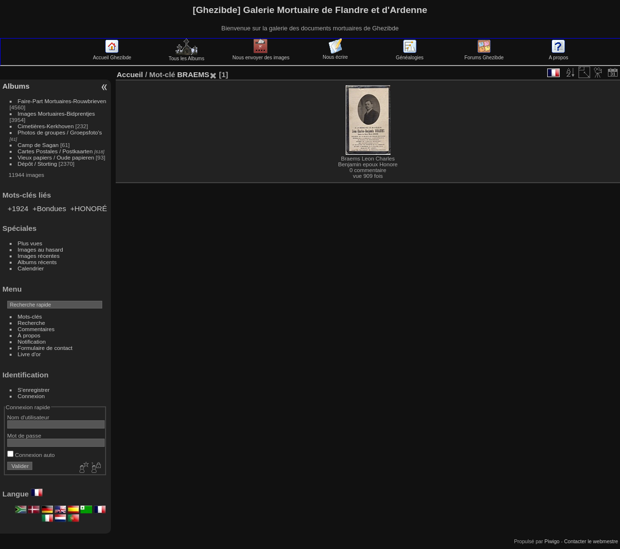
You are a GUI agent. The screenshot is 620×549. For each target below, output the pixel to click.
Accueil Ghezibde (112, 55)
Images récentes (39, 256)
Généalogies (409, 55)
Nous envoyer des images (260, 55)
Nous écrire (335, 54)
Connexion (31, 396)
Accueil (130, 74)
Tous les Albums (186, 56)
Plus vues (30, 243)
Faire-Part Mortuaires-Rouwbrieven (62, 101)
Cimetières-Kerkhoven (46, 126)
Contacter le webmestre (591, 541)
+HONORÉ (88, 208)
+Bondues (49, 208)
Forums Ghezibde (483, 55)
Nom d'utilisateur (28, 417)
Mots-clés (30, 316)
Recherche (31, 323)
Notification (32, 341)
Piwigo (551, 541)
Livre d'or (29, 354)
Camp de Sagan (38, 145)
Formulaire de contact (45, 348)
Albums (15, 86)
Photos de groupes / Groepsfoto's (60, 132)
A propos (558, 55)
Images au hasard (40, 249)
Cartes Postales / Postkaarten (55, 151)
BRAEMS (193, 74)
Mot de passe (24, 435)
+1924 (18, 208)
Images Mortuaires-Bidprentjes (56, 113)
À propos (29, 335)
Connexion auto (31, 455)
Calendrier (31, 268)
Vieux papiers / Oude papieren (56, 157)
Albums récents (37, 262)
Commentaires (36, 329)
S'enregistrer (34, 390)
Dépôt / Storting (37, 164)
